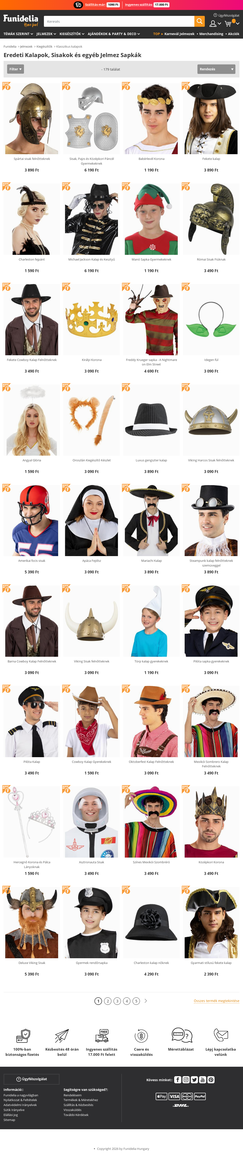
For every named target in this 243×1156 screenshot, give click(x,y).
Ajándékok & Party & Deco (112, 33)
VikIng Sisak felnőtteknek (91, 661)
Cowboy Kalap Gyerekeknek (91, 762)
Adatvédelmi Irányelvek (20, 1105)
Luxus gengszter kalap (151, 460)
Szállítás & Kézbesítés (78, 1105)
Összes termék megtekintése (216, 1001)
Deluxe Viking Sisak (32, 963)
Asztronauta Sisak (91, 862)
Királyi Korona (92, 360)
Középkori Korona (211, 862)
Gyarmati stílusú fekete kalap (211, 963)
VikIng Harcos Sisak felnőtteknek (211, 460)
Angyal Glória (32, 460)
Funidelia (10, 46)
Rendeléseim (73, 1095)
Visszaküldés (72, 1110)
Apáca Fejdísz (91, 560)
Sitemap (9, 1120)
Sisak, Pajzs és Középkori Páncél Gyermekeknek (92, 161)
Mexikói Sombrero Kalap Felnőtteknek (211, 764)
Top (156, 33)
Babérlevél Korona (151, 159)
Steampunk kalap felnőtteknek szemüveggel (211, 562)
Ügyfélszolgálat (31, 1078)
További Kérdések (76, 1115)
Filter (13, 69)
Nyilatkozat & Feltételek (20, 1100)
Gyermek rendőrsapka (91, 963)
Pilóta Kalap (31, 762)
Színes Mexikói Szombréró (151, 862)
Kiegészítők (70, 33)
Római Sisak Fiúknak (211, 259)
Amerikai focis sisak (31, 560)
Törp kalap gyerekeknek (151, 661)
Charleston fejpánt (32, 259)
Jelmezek (44, 33)
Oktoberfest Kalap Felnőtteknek (151, 762)
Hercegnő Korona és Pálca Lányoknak (32, 864)
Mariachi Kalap (151, 560)
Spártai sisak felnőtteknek (32, 159)
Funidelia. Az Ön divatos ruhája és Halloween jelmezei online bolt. (21, 21)
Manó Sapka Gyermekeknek (151, 259)
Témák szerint (16, 33)
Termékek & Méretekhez (81, 1100)
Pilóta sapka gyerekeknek (211, 661)
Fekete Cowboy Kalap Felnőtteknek (32, 360)
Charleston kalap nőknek (151, 963)
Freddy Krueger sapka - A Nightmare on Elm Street (151, 362)
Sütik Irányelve (14, 1110)
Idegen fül (211, 360)
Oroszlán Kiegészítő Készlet (92, 460)
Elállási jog (11, 1115)
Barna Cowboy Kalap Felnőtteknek (32, 661)
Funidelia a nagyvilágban (21, 1095)
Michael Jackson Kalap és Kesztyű (91, 259)
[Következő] (146, 1001)
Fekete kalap (211, 159)
